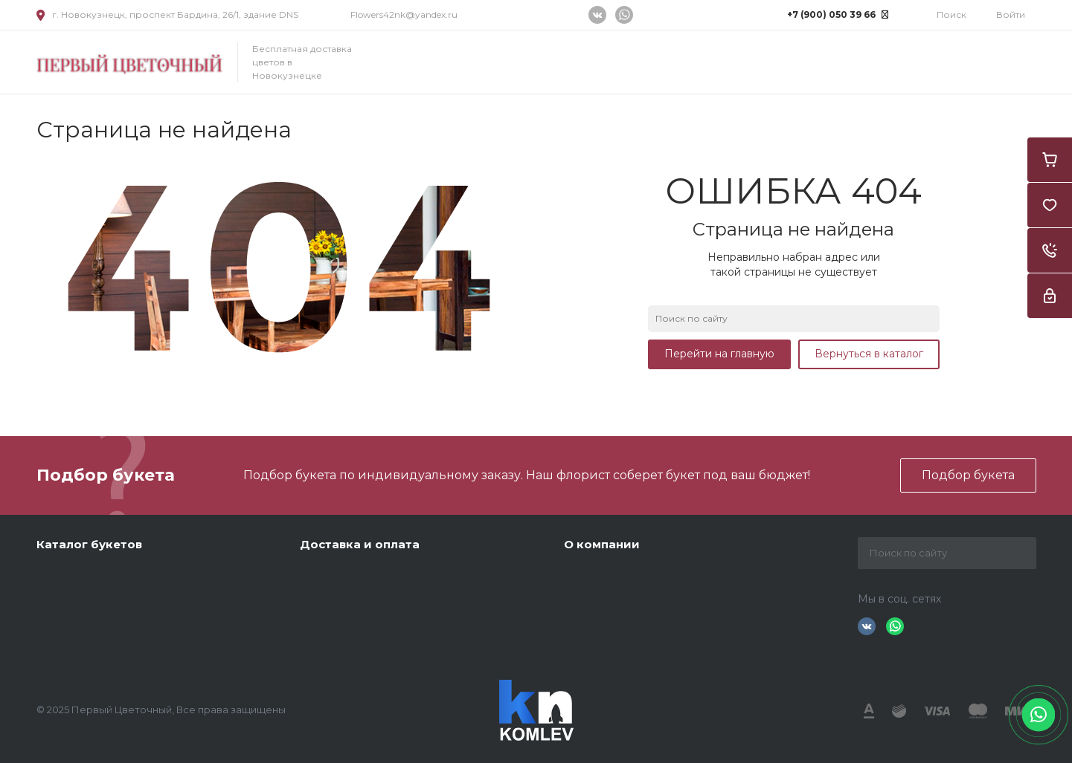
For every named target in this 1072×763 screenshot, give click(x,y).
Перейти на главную (719, 353)
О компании (602, 544)
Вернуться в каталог (869, 353)
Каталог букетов (89, 544)
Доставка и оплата (360, 544)
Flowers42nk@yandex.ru (404, 14)
